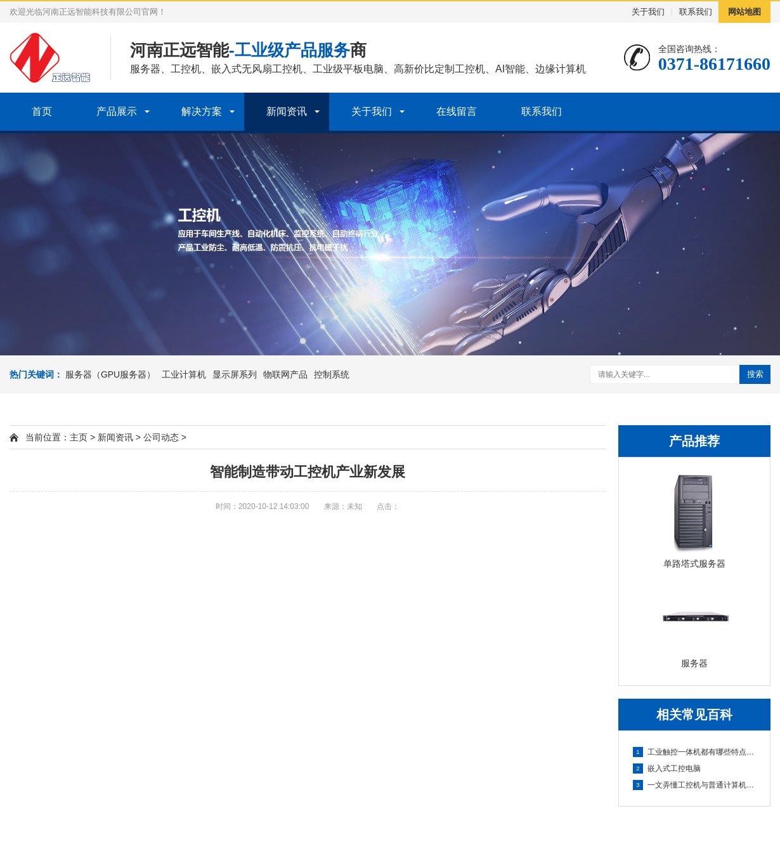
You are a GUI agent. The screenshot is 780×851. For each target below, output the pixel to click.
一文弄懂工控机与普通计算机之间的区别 (695, 785)
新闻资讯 (286, 111)
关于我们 (648, 11)
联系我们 (695, 11)
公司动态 (161, 437)
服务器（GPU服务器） (110, 374)
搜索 (755, 374)
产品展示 (116, 111)
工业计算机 (184, 374)
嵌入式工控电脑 (667, 768)
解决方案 (201, 111)
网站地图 (744, 11)
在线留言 (456, 111)
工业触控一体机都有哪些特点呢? (695, 752)
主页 (79, 437)
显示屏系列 (234, 374)
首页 (42, 111)
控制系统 (331, 374)
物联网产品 (285, 374)
